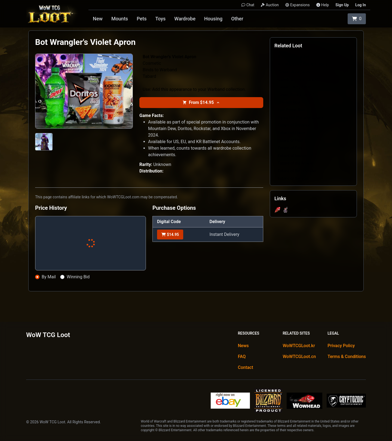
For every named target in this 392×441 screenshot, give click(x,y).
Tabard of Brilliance (294, 125)
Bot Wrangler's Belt (294, 56)
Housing (213, 18)
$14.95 (170, 234)
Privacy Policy (341, 345)
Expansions (297, 5)
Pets (141, 18)
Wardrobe (184, 18)
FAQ (242, 356)
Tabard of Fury (290, 148)
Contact (245, 367)
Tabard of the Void (293, 178)
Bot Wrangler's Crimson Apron (303, 64)
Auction (270, 5)
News (243, 345)
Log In (360, 5)
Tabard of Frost (291, 140)
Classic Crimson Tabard (298, 79)
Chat (247, 5)
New (98, 18)
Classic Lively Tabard (295, 87)
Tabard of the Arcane (295, 163)
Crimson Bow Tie (292, 102)
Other (237, 18)
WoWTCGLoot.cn (299, 356)
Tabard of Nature (292, 155)
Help (322, 5)
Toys (160, 18)
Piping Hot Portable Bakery (300, 117)
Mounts (119, 18)
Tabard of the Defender (297, 171)
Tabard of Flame (291, 133)
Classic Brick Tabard (295, 72)
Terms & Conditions (346, 356)
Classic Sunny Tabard (296, 94)
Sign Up (342, 5)
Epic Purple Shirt (292, 110)
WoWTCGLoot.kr (299, 345)
